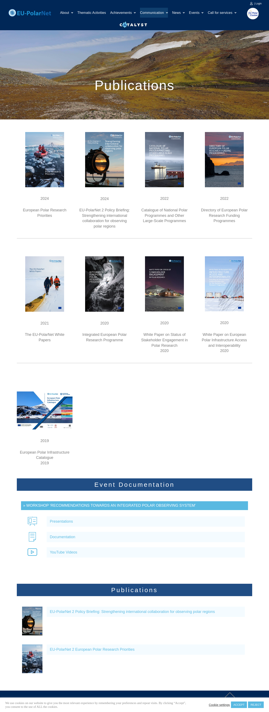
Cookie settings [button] (219, 705)
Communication (154, 13)
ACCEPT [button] (239, 704)
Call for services (222, 13)
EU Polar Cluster (250, 13)
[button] (66, 13)
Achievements (123, 13)
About (66, 13)
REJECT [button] (256, 704)
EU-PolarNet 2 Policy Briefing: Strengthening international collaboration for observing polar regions (132, 612)
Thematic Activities (91, 13)
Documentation (62, 537)
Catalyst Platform (133, 23)
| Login (258, 3)
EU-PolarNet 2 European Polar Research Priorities (92, 649)
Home (30, 12)
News (178, 13)
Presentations (61, 521)
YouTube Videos (63, 552)
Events (196, 13)
